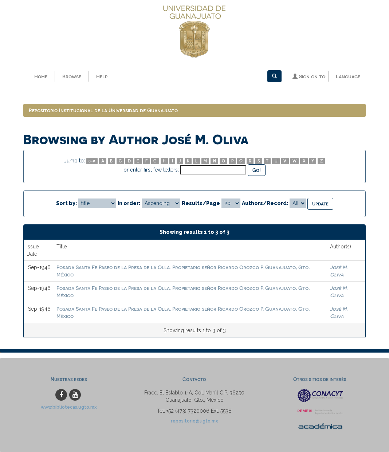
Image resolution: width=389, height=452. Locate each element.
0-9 (92, 160)
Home (40, 76)
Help (101, 76)
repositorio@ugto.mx (194, 421)
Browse (71, 76)
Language (348, 76)
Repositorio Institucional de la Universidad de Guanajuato (103, 110)
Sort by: (66, 203)
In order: (129, 203)
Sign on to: (309, 76)
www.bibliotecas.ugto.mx (69, 407)
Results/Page (201, 203)
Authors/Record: (265, 203)
